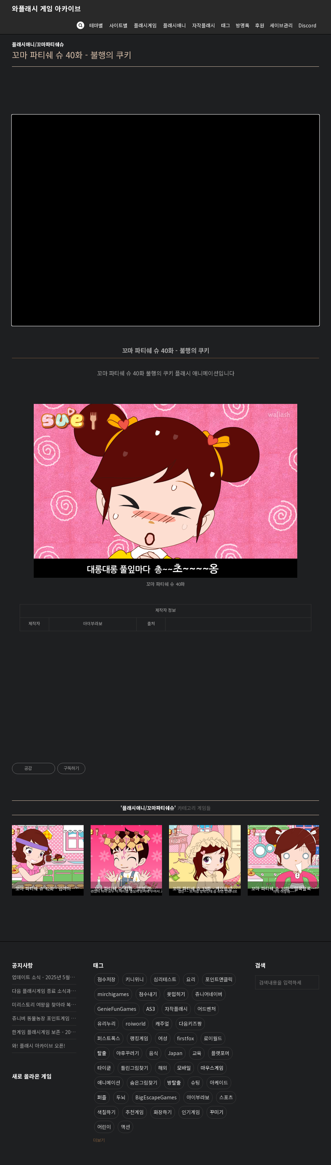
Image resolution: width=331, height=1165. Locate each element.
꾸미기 (216, 1111)
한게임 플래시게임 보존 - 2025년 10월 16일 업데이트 (44, 1031)
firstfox (185, 1038)
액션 (125, 1126)
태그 (225, 25)
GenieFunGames (116, 1008)
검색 (312, 982)
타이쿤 (104, 1067)
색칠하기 (106, 1111)
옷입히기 (176, 993)
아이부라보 (198, 1097)
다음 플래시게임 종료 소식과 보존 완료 (44, 990)
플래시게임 (145, 25)
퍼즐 (101, 1097)
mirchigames (113, 993)
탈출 (101, 1052)
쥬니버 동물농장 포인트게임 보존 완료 (44, 1018)
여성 (162, 1038)
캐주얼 (162, 1023)
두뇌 (120, 1097)
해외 (162, 1067)
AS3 (150, 1008)
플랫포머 (220, 1052)
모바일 (184, 1067)
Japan (175, 1052)
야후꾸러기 (127, 1052)
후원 (259, 25)
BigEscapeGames (156, 1097)
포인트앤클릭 (219, 979)
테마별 (96, 25)
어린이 (104, 1126)
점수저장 (106, 979)
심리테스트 (165, 979)
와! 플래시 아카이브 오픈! (38, 1045)
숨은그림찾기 (143, 1082)
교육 (196, 1052)
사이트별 (118, 25)
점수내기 (148, 993)
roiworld (135, 1023)
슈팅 (195, 1082)
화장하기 (163, 1111)
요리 (190, 979)
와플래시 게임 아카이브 (46, 8)
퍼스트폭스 (108, 1038)
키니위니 (134, 979)
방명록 (242, 25)
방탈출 (174, 1082)
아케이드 (219, 1082)
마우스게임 (212, 1067)
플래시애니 (174, 25)
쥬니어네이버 (208, 993)
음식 (153, 1052)
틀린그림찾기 (134, 1067)
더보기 (99, 1140)
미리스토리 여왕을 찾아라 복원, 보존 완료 (44, 1004)
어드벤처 (206, 1008)
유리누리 (106, 1023)
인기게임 (191, 1111)
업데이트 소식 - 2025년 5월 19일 (44, 977)
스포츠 (226, 1097)
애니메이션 (108, 1082)
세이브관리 (281, 25)
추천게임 (134, 1111)
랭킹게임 (139, 1038)
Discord (307, 25)
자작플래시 (203, 25)
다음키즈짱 (190, 1023)
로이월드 (213, 1038)
